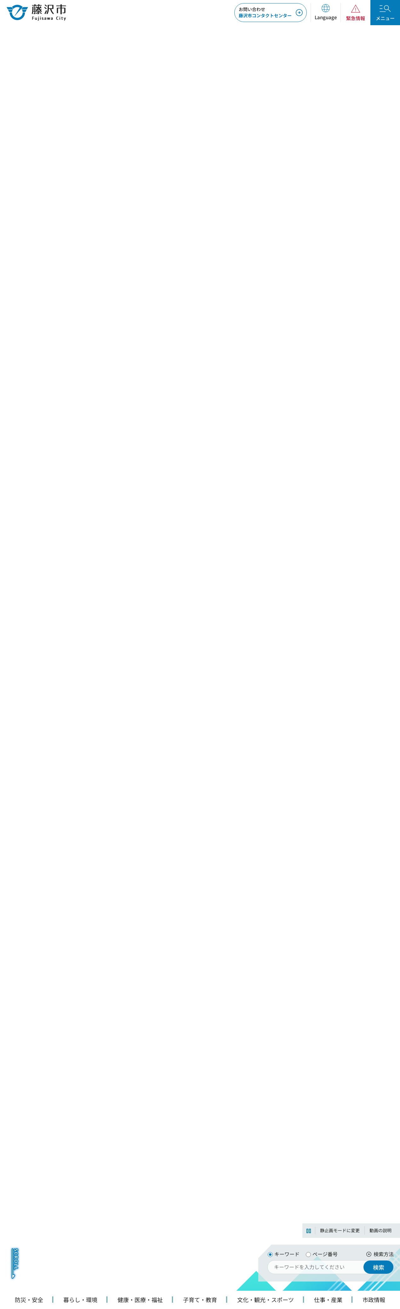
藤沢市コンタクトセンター (265, 12)
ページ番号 (325, 1253)
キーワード (287, 1253)
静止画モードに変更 (340, 1230)
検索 (378, 1267)
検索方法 (384, 1254)
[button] (325, 12)
